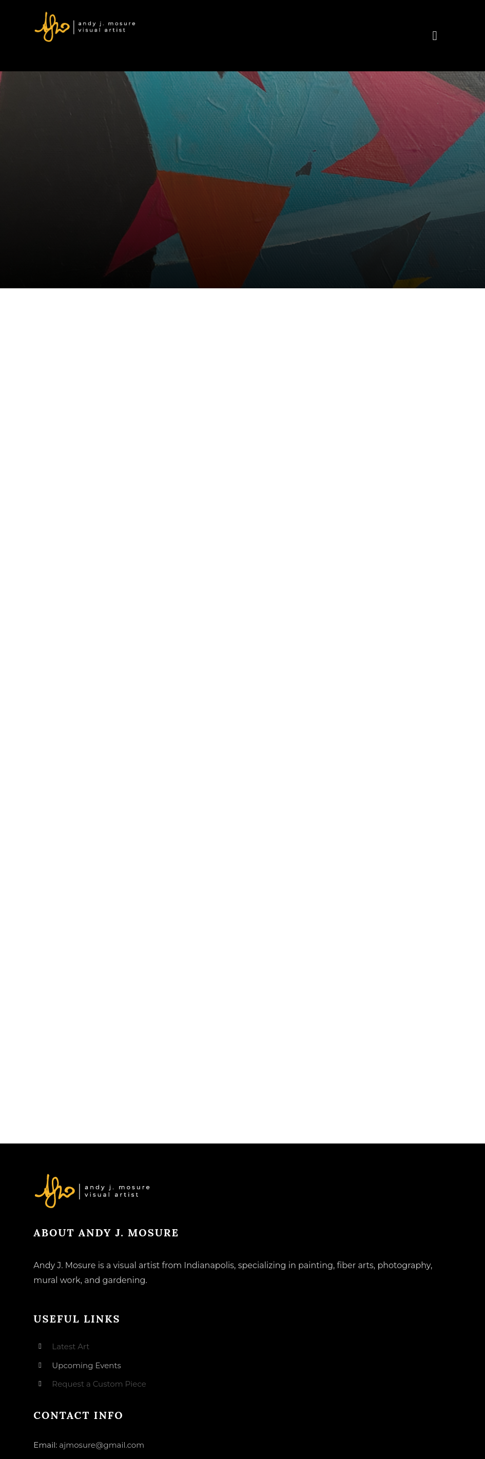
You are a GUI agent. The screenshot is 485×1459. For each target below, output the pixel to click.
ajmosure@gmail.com (101, 1445)
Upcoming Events (86, 1365)
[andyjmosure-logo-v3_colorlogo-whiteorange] (85, 15)
